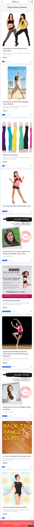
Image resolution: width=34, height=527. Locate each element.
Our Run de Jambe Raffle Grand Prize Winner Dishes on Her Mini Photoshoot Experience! (15, 354)
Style (3, 61)
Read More (5, 57)
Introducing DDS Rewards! (11, 301)
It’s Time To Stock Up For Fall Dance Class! (17, 456)
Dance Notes (5, 211)
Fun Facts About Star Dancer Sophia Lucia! (16, 206)
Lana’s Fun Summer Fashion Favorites (15, 507)
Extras (4, 114)
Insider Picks (5, 260)
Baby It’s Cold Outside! (10, 155)
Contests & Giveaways (6, 311)
